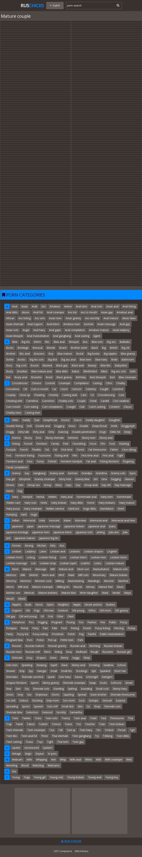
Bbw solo (97, 342)
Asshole (88, 324)
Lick (33, 563)
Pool (64, 628)
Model (116, 592)
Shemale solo (41, 688)
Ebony (28, 437)
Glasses (129, 479)
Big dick (52, 359)
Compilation (81, 383)
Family (55, 443)
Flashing (124, 443)
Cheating (39, 395)
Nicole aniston (93, 604)
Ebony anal (106, 437)
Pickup (131, 628)
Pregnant (56, 622)
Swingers (107, 677)
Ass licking (24, 318)
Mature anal (66, 569)
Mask (105, 592)
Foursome (44, 455)
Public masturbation (112, 634)
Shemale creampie (74, 682)
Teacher (90, 724)
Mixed (21, 598)
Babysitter (121, 365)
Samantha (76, 712)
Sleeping (41, 665)
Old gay (10, 616)
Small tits (66, 671)
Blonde (51, 347)
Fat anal (91, 461)
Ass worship (92, 318)
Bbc (47, 342)
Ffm (102, 443)
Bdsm (37, 342)
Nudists (110, 604)
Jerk (8, 538)
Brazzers (39, 353)
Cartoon (77, 389)
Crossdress (12, 389)
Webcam (17, 759)
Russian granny (57, 646)
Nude (28, 604)
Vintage (16, 753)
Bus (85, 342)
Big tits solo (37, 359)
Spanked (105, 671)
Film (74, 455)
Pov (81, 622)
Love (63, 557)
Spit (94, 671)
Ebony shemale (54, 437)
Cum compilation (52, 406)
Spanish (38, 706)
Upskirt (16, 747)
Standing (58, 688)
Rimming (94, 646)
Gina (104, 479)
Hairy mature (127, 502)
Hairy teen (107, 497)
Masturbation (101, 569)
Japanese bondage (17, 532)
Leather (85, 563)
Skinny (64, 657)
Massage (40, 569)
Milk (22, 575)
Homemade (124, 497)
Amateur (55, 306)
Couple (81, 401)
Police (40, 640)
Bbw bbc (105, 365)
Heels (43, 502)
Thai (130, 718)
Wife (29, 759)
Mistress (11, 575)
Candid (105, 401)
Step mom (52, 700)
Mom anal (48, 575)
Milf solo (83, 575)
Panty (9, 634)
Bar (8, 377)
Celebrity (91, 389)
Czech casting (97, 406)
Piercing (119, 628)
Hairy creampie (33, 508)
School (121, 665)
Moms (10, 587)
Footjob (11, 449)
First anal (107, 455)
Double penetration (83, 432)
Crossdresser (20, 383)
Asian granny (73, 318)
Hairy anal (66, 497)
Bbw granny (128, 353)
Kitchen (41, 545)
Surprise (120, 700)
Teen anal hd (29, 736)
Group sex (34, 485)
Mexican (29, 592)
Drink (114, 426)
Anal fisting (129, 306)
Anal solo (96, 306)
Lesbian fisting (47, 557)
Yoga (27, 777)
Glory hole (65, 479)
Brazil (49, 377)
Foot (112, 443)
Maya (127, 592)
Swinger (41, 671)
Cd (92, 395)
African (10, 318)
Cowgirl (71, 406)
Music (120, 587)
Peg (81, 634)
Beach (63, 347)
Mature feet (106, 587)
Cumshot (118, 389)
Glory (58, 485)
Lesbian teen (98, 557)
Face (30, 461)
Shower (10, 671)
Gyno (132, 473)
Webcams (54, 765)
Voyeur (40, 753)
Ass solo (40, 318)
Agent (96, 336)
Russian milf (33, 651)
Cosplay (11, 395)
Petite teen (67, 640)
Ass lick (72, 312)
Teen (15, 718)
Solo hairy (65, 677)
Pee (102, 622)
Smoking (94, 665)
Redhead (81, 651)
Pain (45, 628)
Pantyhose (18, 622)
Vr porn (52, 753)
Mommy (11, 581)
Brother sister (79, 347)
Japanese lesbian (74, 526)
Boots (9, 347)
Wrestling (11, 765)
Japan (30, 526)
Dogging (59, 426)
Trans (38, 718)
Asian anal (112, 306)
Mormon (25, 581)
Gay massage (123, 485)
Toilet (93, 718)
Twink (19, 724)
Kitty (52, 545)
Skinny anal (78, 665)
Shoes (9, 694)
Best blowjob (98, 377)
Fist (47, 449)
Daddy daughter (95, 420)
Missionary (99, 575)
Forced (28, 443)
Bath (133, 371)
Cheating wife (14, 401)
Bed (112, 377)
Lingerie (112, 551)
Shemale (17, 657)
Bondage (23, 347)
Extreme (73, 437)
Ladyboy (30, 551)
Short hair (120, 671)
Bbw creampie (127, 377)
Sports (26, 706)
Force (92, 443)
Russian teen (13, 651)
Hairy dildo (76, 502)
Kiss (62, 545)
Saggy (76, 657)
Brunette (36, 377)
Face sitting (129, 449)
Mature (27, 569)
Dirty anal (38, 432)
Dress (71, 426)
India (42, 520)
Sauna (78, 677)
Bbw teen (85, 359)
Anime (68, 306)
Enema (16, 437)
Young (16, 777)
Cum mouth (13, 406)
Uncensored (31, 747)
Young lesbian (75, 777)
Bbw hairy (101, 359)
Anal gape (55, 330)
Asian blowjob (14, 336)
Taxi (51, 730)
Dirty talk (23, 432)
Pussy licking (102, 628)
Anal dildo (12, 312)
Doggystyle (128, 426)
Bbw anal (59, 342)
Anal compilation (75, 330)
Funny (40, 461)
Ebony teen (88, 437)
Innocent (54, 520)
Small (53, 671)
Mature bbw (68, 592)
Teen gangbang (81, 736)
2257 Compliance (63, 851)
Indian (15, 520)
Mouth (10, 598)
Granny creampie (45, 479)
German (72, 473)
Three (44, 736)
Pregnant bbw (14, 640)
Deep (127, 432)
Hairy (15, 497)
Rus (32, 5)
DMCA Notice (81, 851)
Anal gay (125, 324)
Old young (78, 610)
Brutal (79, 353)
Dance (78, 420)
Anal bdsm (53, 324)
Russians (107, 651)
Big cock (21, 365)
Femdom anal (14, 461)
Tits (98, 730)
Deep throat (99, 426)
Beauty (92, 365)
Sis (88, 706)
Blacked (47, 365)
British (113, 347)
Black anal (78, 365)
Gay (27, 473)
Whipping (41, 759)
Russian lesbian (113, 646)
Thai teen (62, 742)
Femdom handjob (71, 461)
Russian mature (34, 646)
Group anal (90, 485)
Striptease (42, 694)
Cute (121, 395)
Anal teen (81, 306)
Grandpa (87, 473)
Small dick (68, 706)
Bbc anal (24, 353)
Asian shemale (14, 324)
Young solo (56, 777)
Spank (51, 677)
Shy (27, 688)
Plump (24, 628)
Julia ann (114, 532)
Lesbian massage (16, 563)
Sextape (93, 700)
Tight (50, 742)
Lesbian (16, 551)
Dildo (15, 420)
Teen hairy (86, 730)
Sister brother (98, 694)
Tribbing (107, 736)
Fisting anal (61, 455)
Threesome (117, 718)
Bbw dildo (62, 371)
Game (9, 491)
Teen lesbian (116, 724)
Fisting (16, 443)
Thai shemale (60, 736)
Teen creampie (36, 730)
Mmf (61, 575)
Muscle (78, 587)
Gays (69, 485)
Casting (97, 383)
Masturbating (76, 581)
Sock (82, 700)
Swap (92, 682)
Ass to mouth (89, 312)
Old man (49, 610)
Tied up (71, 730)
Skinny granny (51, 682)
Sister (53, 657)
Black (94, 347)
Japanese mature (25, 538)
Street (129, 682)
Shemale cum (112, 706)
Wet (53, 759)
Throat (121, 730)
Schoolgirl (92, 677)
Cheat (93, 401)
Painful (92, 634)
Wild (98, 759)
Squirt (53, 665)
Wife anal (75, 759)
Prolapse (11, 628)
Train (102, 724)
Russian (16, 646)
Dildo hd (115, 432)
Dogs (102, 432)
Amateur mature (99, 330)
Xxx (14, 771)
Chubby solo (65, 401)
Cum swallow (121, 401)
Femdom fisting (24, 455)
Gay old (106, 485)
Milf (52, 569)
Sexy (20, 694)
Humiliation (107, 508)
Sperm (34, 682)
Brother (10, 353)
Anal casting (82, 336)
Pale (54, 628)
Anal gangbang (62, 336)
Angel (26, 330)
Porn (30, 640)
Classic (128, 406)
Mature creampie (42, 587)
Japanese (17, 526)
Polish (71, 634)
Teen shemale (14, 730)
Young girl (40, 777)
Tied (103, 718)
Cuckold (50, 383)
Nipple (77, 604)
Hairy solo (30, 502)
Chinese (36, 383)
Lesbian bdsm (78, 557)
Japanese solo (84, 532)
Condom (114, 406)
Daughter (114, 420)
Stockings (81, 671)
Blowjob (74, 342)
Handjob (27, 497)
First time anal (89, 455)
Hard (24, 514)
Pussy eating (40, 634)
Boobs (22, 359)
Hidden (52, 497)
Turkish (43, 724)
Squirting (68, 694)
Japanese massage (49, 526)
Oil (42, 616)
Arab (34, 306)
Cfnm (109, 383)
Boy (50, 353)
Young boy (111, 777)
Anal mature (111, 318)
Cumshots (48, 401)
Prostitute (58, 634)
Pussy (123, 622)
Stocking (37, 700)
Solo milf (52, 706)
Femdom (41, 443)
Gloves (10, 485)
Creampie (64, 383)
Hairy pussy (13, 508)
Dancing (63, 432)
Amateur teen (71, 324)
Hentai (40, 497)
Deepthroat (50, 420)
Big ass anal (68, 359)
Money (90, 587)
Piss (31, 622)
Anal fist (38, 312)
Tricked (109, 730)
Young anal (94, 777)
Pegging (42, 622)
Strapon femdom (16, 682)
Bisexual (38, 347)
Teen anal (80, 718)
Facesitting (78, 443)
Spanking (27, 665)
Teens (68, 724)
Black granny (64, 377)
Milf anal (23, 587)
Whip (63, 759)
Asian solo (12, 330)
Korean (16, 545)
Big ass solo (118, 371)
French (24, 449)
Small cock (102, 688)
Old (28, 610)
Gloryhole (25, 479)
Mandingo (94, 581)
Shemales (12, 677)
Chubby (120, 383)
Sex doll (10, 700)
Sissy (29, 657)
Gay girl (10, 479)
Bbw (14, 342)
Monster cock (43, 581)
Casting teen (32, 412)
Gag (19, 491)
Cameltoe (32, 401)
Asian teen (55, 318)
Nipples (16, 604)
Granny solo (118, 473)
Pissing (70, 622)
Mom (15, 569)
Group (47, 485)
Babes (75, 371)
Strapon (41, 657)
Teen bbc (11, 736)
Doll (29, 426)
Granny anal (57, 473)
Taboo (31, 724)
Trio (78, 724)
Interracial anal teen (123, 520)
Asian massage (106, 324)
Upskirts (48, 747)
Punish (87, 628)
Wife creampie (113, 759)
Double (84, 426)
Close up (25, 395)
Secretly (61, 712)
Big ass (111, 342)
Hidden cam (13, 502)
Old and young (28, 616)
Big (104, 347)
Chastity (53, 395)
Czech (64, 389)
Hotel (121, 508)
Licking (31, 557)
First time (66, 449)
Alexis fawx (129, 318)
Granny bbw (82, 479)
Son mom (69, 700)
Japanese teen (40, 532)
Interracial (29, 520)
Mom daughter (89, 592)
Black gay (61, 365)
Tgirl (132, 730)
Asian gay (107, 312)
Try (97, 736)
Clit (25, 389)
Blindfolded (90, 371)
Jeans (112, 526)
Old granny (121, 610)
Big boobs (93, 353)
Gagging (116, 479)
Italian (67, 520)
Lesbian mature (114, 563)
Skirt (18, 688)
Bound (34, 365)
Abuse (25, 312)
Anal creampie (55, 312)
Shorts (55, 694)
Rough (94, 651)
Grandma (101, 473)
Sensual (107, 700)
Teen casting (13, 742)
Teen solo (51, 718)
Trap (9, 724)
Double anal (43, 426)
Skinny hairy (120, 688)
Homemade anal (87, 497)
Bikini (104, 371)
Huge (34, 514)
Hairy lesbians (107, 502)
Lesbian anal (57, 551)
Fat (55, 449)
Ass (43, 306)
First (8, 455)
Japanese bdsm (62, 532)
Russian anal (77, 646)
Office (92, 610)
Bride (114, 359)
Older (60, 616)
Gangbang (39, 473)
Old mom (105, 610)
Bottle (9, 359)
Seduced (47, 712)
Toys (40, 742)
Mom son (83, 569)
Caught (104, 389)
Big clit (125, 347)
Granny (16, 473)
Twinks (26, 718)
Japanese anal (96, 526)
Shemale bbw (14, 712)
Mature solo (120, 569)
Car (54, 389)
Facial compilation (17, 467)
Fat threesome (97, 449)
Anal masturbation (38, 336)
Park (80, 640)
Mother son (13, 592)
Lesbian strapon (93, 551)
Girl (95, 479)
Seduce (23, 700)
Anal (14, 306)
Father (114, 449)
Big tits (25, 342)
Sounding (86, 688)
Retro (47, 651)
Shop (97, 706)
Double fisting (14, 426)
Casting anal (69, 395)
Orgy (37, 610)
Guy (78, 485)
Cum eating (31, 406)
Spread (82, 694)
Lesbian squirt (68, 563)
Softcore (116, 682)
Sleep (87, 657)
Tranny (66, 718)
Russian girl (124, 651)
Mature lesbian (118, 575)
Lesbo (97, 563)
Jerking (101, 532)
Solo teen (12, 665)
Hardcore (73, 508)
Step (8, 688)
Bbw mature (64, 353)
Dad (36, 420)
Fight (120, 455)
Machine (123, 581)
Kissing (29, 545)
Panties (91, 622)
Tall (60, 730)
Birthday (81, 377)
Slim (80, 706)
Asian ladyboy (121, 330)
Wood (24, 765)
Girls (20, 485)
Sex (29, 694)
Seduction (32, 712)
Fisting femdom (109, 461)
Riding (58, 651)
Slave (64, 665)
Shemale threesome (123, 694)
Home (90, 502)
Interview (80, 520)
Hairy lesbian (58, 502)
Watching (38, 765)
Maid (71, 575)
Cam (84, 395)
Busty (9, 371)
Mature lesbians (47, 592)
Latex (43, 551)
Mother (33, 575)
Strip (22, 671)
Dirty (51, 432)
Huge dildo (89, 508)
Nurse (39, 604)
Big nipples (110, 353)
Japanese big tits (49, 538)
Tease (29, 742)
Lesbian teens (118, 557)
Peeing (75, 628)
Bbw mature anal (41, 371)
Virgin (28, 753)
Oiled (70, 616)
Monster (109, 581)
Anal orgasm (35, 324)
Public (112, 622)
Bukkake (125, 342)
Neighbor (63, 604)
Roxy (69, 651)
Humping (11, 514)
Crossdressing (106, 395)
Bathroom (127, 359)
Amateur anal (125, 312)
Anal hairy (39, 330)
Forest (80, 449)
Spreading (12, 706)
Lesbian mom (14, 557)
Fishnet (52, 461)
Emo (38, 437)
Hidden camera (55, 508)
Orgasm (17, 610)
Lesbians (74, 551)
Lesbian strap (48, 563)
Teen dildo (122, 736)
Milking (59, 581)
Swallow (108, 665)
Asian (24, 306)
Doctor (65, 420)
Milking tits (63, 587)
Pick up (52, 640)
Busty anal (20, 377)
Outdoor (63, 610)
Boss (9, 365)
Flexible (36, 449)
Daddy (26, 420)
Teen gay (78, 742)
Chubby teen (13, 412)
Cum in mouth (39, 389)
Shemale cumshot (32, 677)
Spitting (72, 688)
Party (35, 628)
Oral (50, 616)
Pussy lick (22, 634)
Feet (65, 443)
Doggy (10, 432)
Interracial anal (98, 520)
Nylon (50, 604)
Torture (56, 724)
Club (82, 406)
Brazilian (22, 371)
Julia (125, 532)
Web (129, 759)
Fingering (128, 461)
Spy (31, 671)
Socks (103, 682)
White (88, 759)
